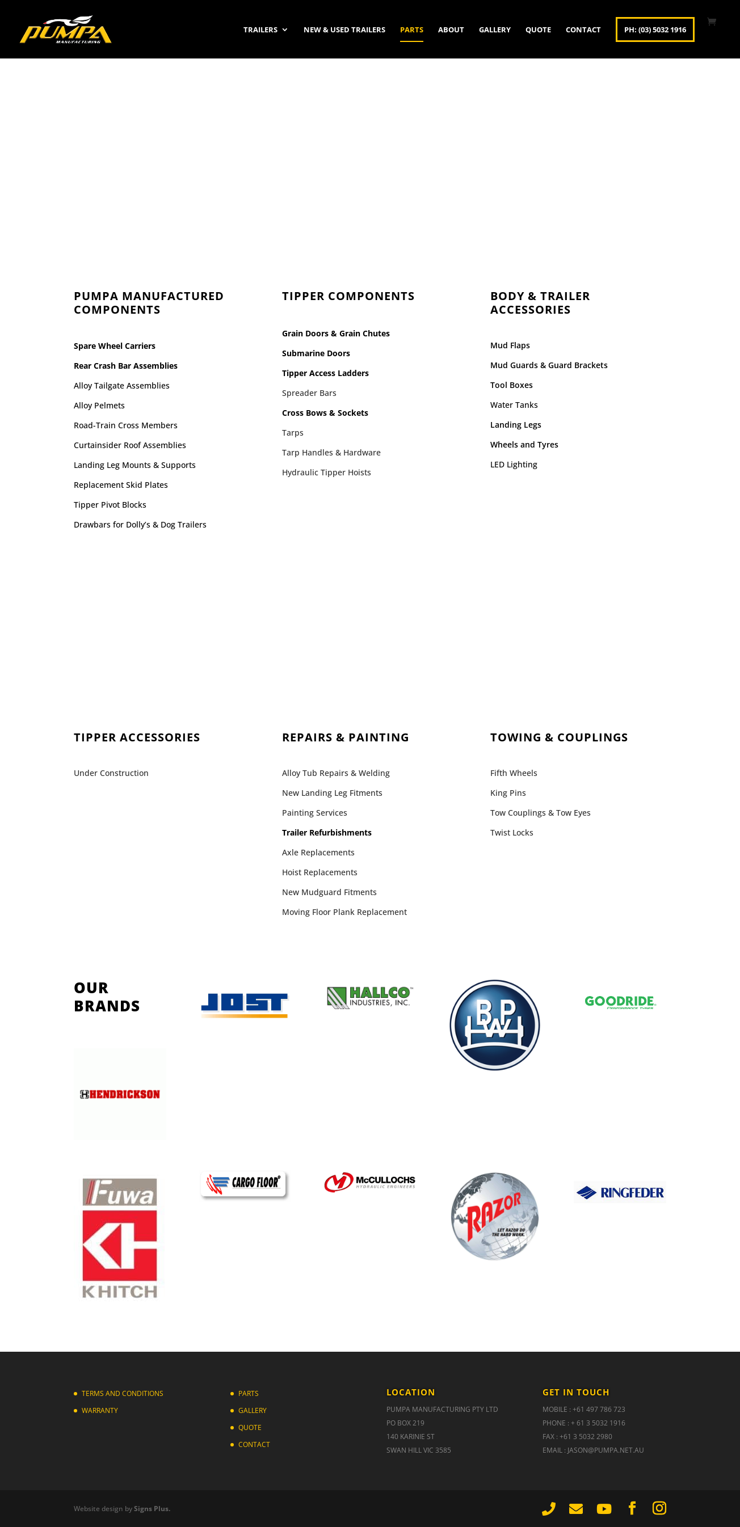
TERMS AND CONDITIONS (122, 1393)
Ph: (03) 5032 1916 (655, 29)
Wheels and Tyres (524, 444)
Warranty (100, 1410)
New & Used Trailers (344, 30)
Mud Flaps (510, 345)
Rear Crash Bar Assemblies (126, 365)
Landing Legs (515, 424)
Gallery (495, 30)
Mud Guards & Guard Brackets (549, 365)
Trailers (260, 30)
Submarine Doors (316, 353)
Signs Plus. (152, 1508)
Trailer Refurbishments (327, 832)
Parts (411, 30)
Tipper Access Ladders (325, 373)
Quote (538, 30)
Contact (583, 30)
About (451, 30)
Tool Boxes (511, 384)
